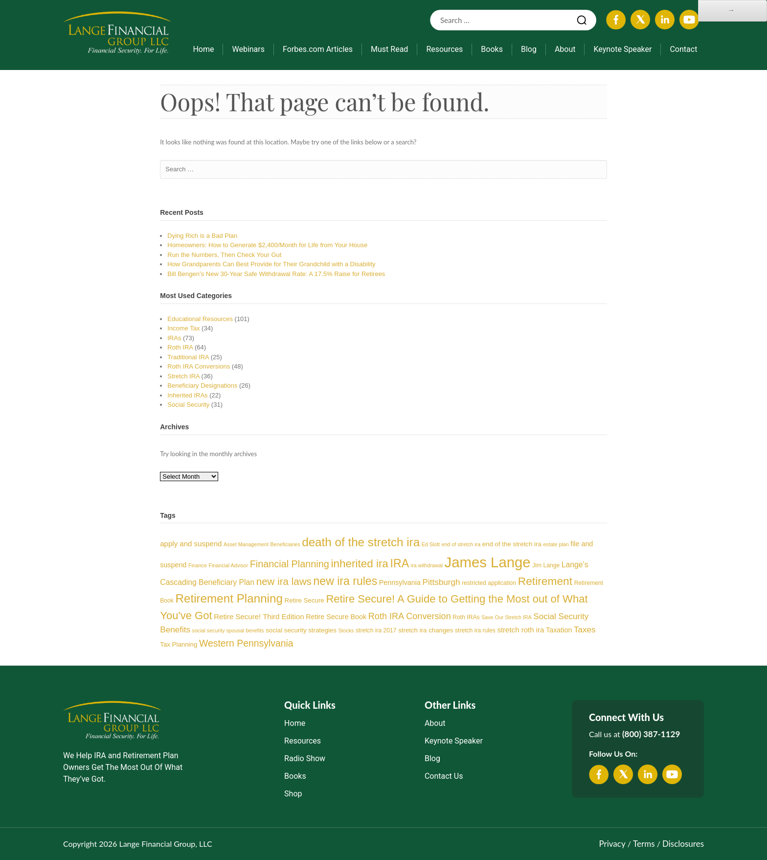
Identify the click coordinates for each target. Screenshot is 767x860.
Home (203, 49)
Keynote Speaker (622, 49)
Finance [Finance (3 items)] (197, 565)
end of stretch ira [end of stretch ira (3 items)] (461, 544)
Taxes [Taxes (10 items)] (585, 629)
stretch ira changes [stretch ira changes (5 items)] (425, 630)
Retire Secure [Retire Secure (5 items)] (304, 600)
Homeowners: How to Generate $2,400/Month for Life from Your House (267, 245)
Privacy (612, 843)
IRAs (174, 338)
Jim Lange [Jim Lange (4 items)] (546, 565)
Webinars (248, 49)
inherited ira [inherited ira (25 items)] (359, 564)
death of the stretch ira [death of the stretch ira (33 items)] (361, 542)
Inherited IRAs (187, 395)
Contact (683, 49)
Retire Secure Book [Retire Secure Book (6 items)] (336, 617)
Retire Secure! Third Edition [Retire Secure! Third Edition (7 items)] (259, 616)
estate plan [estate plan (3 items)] (555, 544)
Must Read (389, 49)
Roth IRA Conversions (198, 366)
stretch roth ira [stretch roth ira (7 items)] (520, 630)
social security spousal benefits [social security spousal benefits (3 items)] (228, 630)
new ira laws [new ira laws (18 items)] (284, 581)
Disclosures (683, 843)
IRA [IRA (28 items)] (399, 563)
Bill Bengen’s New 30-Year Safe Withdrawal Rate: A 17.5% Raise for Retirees (276, 274)
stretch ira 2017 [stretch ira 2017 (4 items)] (376, 630)
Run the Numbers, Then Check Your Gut (224, 254)
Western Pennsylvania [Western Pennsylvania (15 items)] (246, 643)
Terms (643, 843)
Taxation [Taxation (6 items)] (559, 630)
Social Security (188, 404)
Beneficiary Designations (202, 385)
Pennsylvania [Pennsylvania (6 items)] (400, 582)
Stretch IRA (183, 376)
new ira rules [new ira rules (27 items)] (346, 581)
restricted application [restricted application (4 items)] (489, 583)
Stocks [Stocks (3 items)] (346, 630)
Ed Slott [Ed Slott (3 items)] (431, 544)
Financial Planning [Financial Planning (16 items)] (289, 563)
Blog (529, 49)
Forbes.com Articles (318, 49)
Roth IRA (180, 347)
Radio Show (304, 758)
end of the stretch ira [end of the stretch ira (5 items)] (511, 544)
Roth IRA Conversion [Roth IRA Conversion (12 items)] (409, 616)
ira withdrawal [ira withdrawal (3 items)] (427, 565)
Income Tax (183, 328)
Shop (293, 793)
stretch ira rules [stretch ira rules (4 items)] (475, 630)
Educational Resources (200, 319)
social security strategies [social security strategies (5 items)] (301, 630)
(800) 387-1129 (651, 734)
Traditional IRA (188, 357)
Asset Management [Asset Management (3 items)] (246, 544)
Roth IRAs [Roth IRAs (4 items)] (465, 617)
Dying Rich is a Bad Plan (202, 235)
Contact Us (444, 776)
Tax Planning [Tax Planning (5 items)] (178, 644)
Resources (444, 49)
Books (492, 49)
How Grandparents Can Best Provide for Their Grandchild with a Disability (271, 264)
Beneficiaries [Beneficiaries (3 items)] (285, 544)
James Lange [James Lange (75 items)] (488, 562)
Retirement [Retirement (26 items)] (545, 581)
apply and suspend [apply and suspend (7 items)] (191, 543)
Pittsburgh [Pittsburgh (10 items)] (441, 582)
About (565, 49)
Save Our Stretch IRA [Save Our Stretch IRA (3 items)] (506, 617)
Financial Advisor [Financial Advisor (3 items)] (228, 565)
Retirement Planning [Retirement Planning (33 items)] (228, 598)
